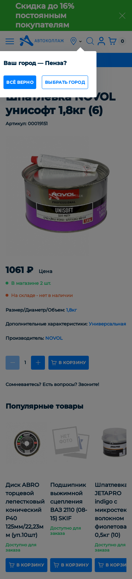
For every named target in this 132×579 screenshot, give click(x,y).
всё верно (19, 82)
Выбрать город (65, 82)
